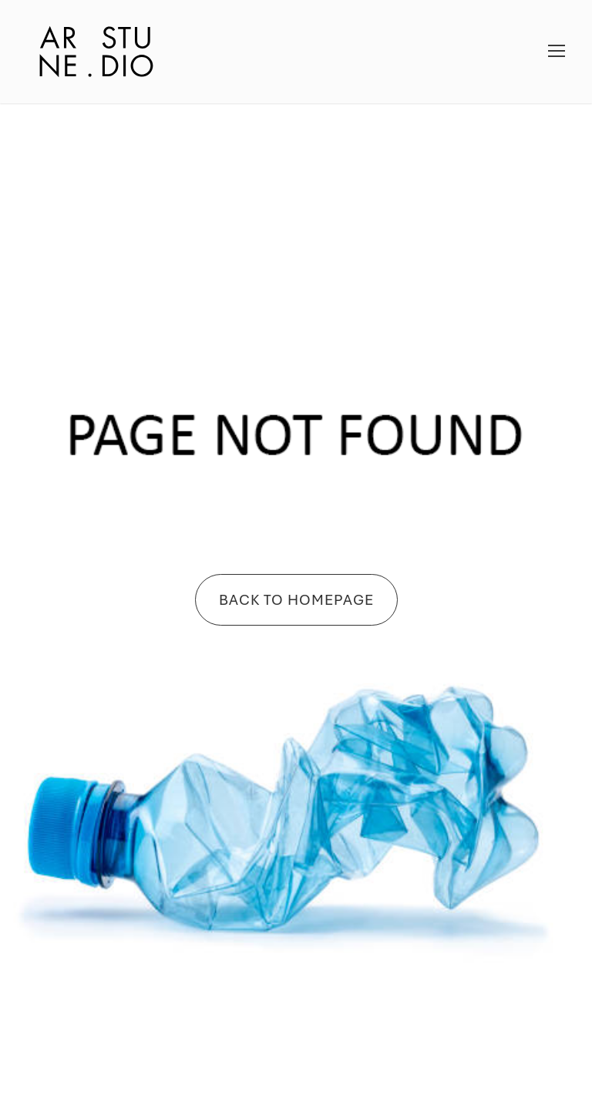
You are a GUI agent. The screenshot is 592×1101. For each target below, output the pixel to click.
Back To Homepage (296, 599)
